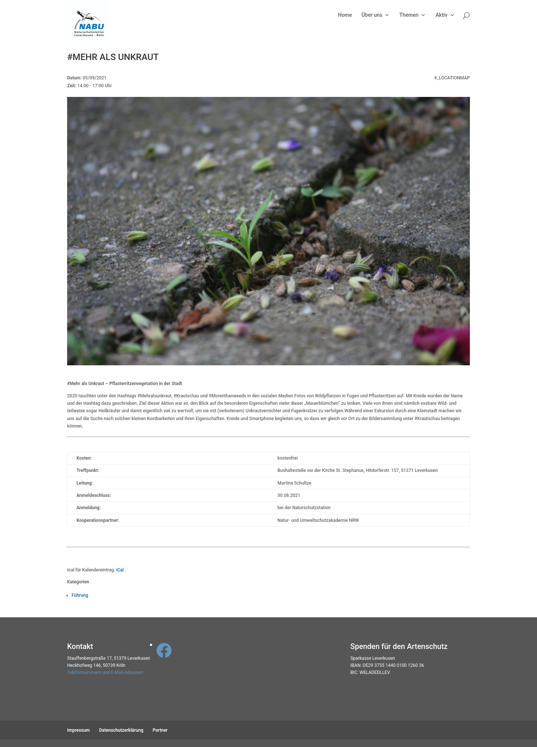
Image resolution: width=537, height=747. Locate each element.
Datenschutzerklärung (121, 730)
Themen (408, 15)
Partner (160, 730)
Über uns (371, 15)
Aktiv (442, 15)
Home (345, 15)
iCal (119, 570)
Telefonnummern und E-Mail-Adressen (105, 672)
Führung (80, 595)
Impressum (78, 730)
